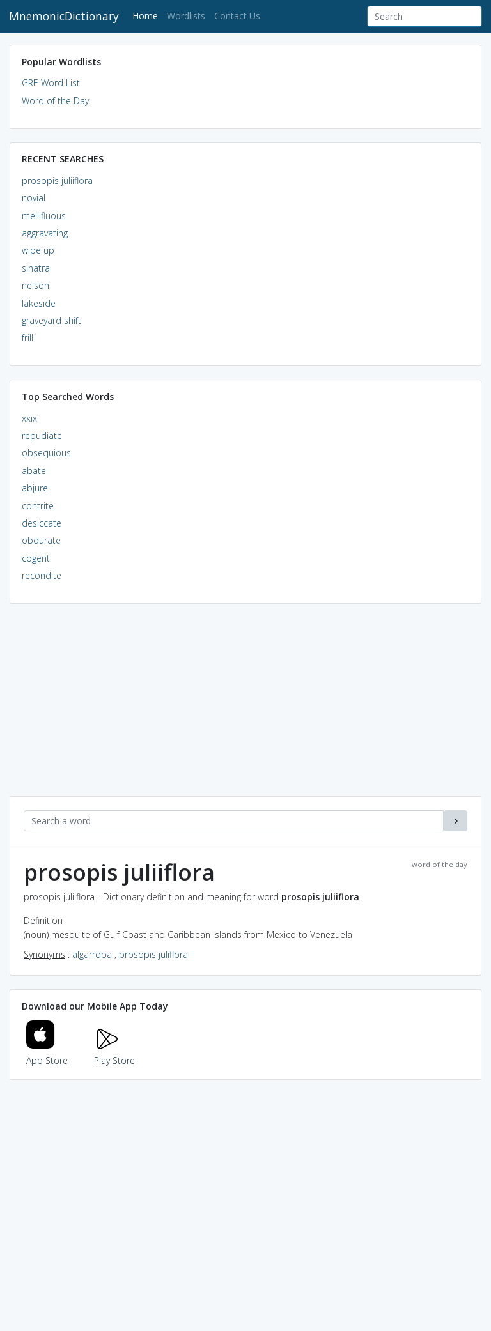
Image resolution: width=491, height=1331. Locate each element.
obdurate (41, 540)
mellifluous (44, 216)
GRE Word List (51, 83)
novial (33, 198)
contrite (38, 506)
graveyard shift (51, 320)
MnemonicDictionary (64, 16)
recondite (41, 575)
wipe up (38, 250)
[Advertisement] (245, 706)
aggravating (45, 233)
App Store (47, 1053)
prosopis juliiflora (57, 180)
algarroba (92, 954)
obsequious (46, 453)
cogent (36, 558)
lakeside (39, 303)
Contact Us (237, 16)
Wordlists (186, 16)
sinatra (36, 268)
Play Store (114, 1053)
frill (27, 338)
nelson (35, 285)
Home (147, 15)
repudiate (42, 435)
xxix (29, 418)
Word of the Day (55, 101)
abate (34, 471)
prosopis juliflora (153, 954)
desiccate (41, 523)
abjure (35, 488)
